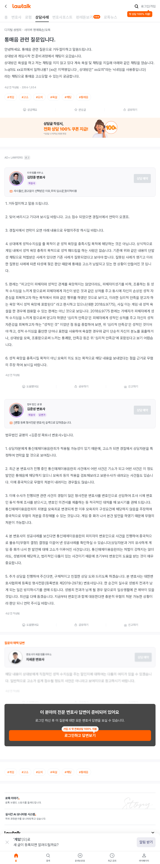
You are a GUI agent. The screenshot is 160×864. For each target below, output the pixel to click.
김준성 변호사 (36, 409)
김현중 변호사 (36, 177)
